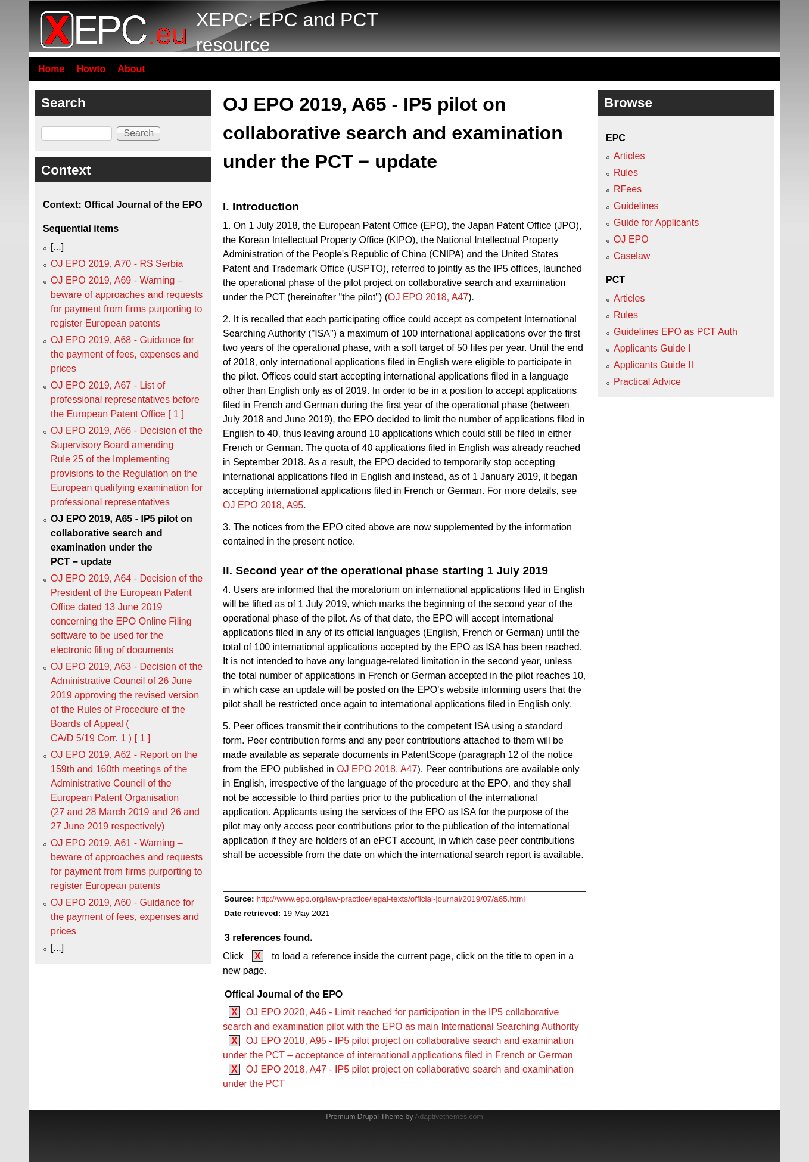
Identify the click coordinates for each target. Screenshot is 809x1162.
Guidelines (636, 206)
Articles (629, 156)
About (131, 69)
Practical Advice (647, 382)
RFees (628, 189)
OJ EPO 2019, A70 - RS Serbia (117, 264)
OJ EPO (631, 239)
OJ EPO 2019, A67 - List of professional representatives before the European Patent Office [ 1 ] (125, 399)
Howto (90, 69)
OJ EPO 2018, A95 (263, 505)
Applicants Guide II (653, 365)
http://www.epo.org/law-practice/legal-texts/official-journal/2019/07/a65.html (390, 898)
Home (51, 69)
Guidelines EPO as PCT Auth (676, 332)
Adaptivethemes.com (449, 1117)
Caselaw (632, 256)
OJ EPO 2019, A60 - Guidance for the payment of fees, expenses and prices (125, 916)
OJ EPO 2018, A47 (428, 297)
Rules (626, 172)
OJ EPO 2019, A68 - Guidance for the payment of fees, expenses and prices (125, 354)
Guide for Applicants (656, 223)
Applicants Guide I (652, 348)
